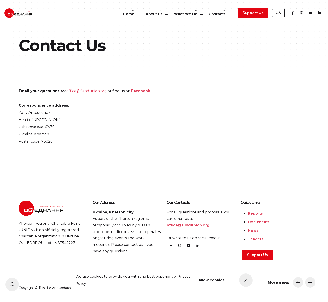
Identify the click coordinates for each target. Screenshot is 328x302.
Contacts (217, 14)
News (253, 230)
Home (128, 14)
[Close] (246, 280)
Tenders (256, 239)
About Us (154, 14)
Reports (255, 213)
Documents (259, 222)
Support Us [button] (253, 13)
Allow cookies (212, 280)
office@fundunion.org (86, 91)
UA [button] (278, 13)
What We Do (185, 14)
